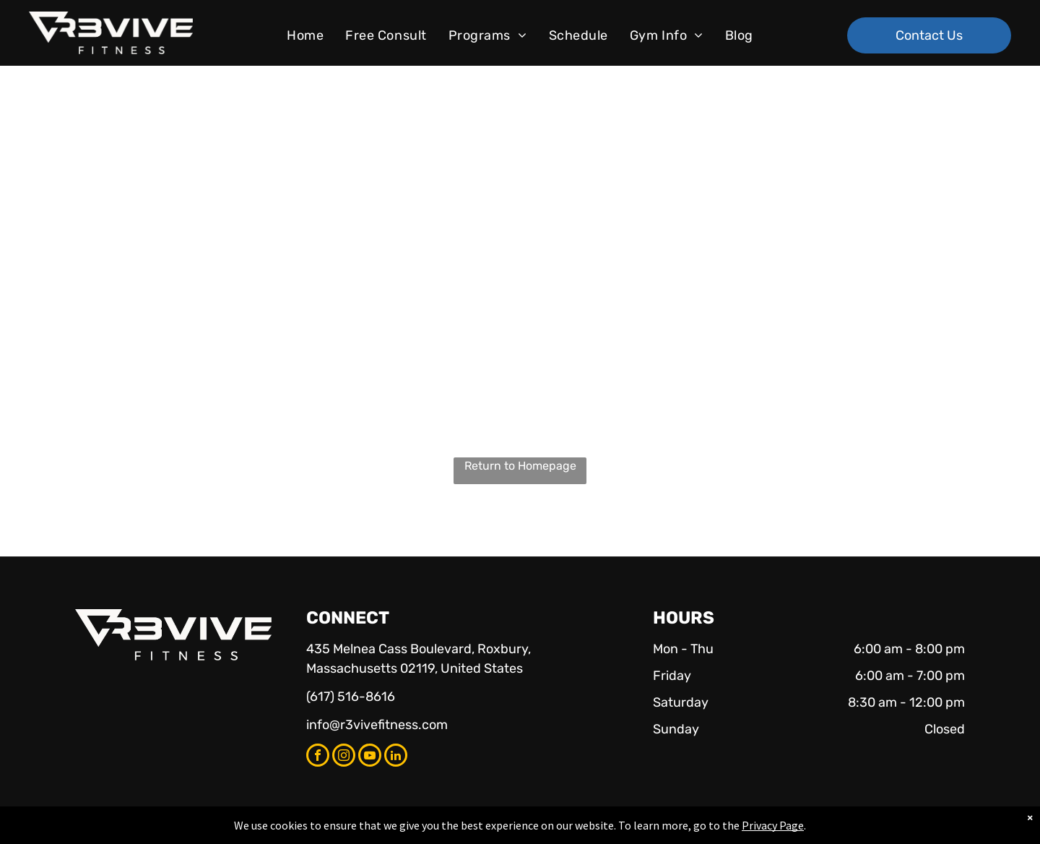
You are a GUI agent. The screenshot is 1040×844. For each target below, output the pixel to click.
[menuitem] (305, 36)
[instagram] (343, 757)
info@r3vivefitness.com (377, 725)
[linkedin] (395, 757)
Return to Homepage (520, 466)
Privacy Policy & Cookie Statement (430, 830)
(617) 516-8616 (350, 697)
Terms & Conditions (639, 830)
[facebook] (317, 757)
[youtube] (369, 757)
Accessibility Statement (549, 830)
